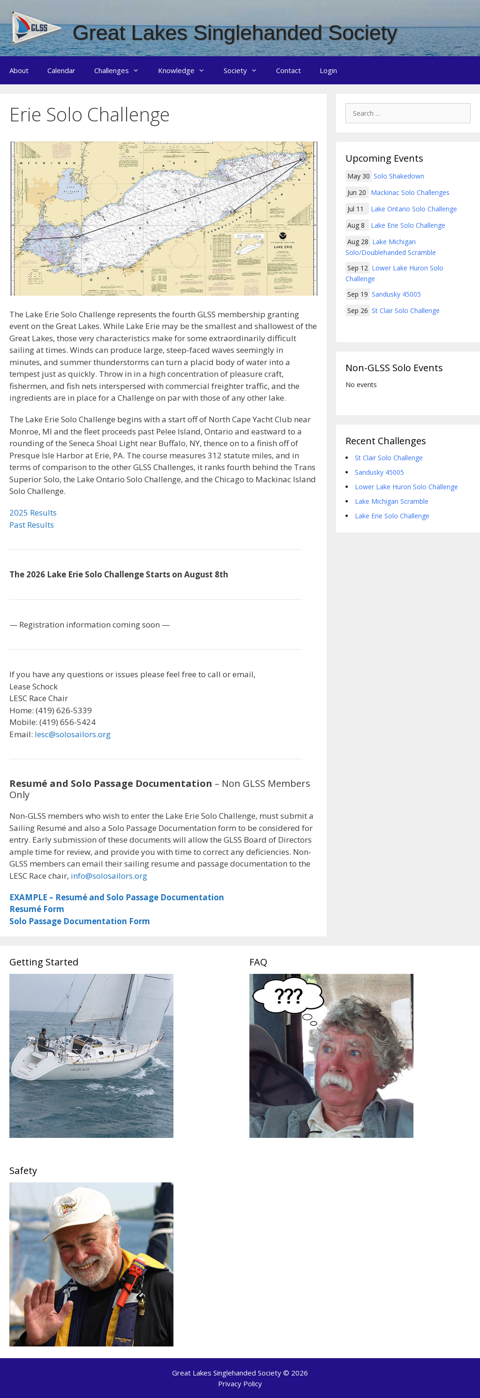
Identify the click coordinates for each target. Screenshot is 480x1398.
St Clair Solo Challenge (406, 310)
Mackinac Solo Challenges (410, 192)
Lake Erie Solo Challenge (408, 225)
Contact (288, 70)
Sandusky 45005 (396, 294)
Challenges (121, 70)
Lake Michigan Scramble (391, 501)
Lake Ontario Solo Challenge (414, 208)
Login (328, 70)
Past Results (31, 524)
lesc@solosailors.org (73, 734)
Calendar (61, 70)
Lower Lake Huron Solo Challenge (406, 486)
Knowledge (186, 70)
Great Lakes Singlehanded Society (235, 33)
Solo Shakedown (399, 176)
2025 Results (33, 512)
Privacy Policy (240, 1383)
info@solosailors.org (109, 875)
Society (245, 70)
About (19, 70)
